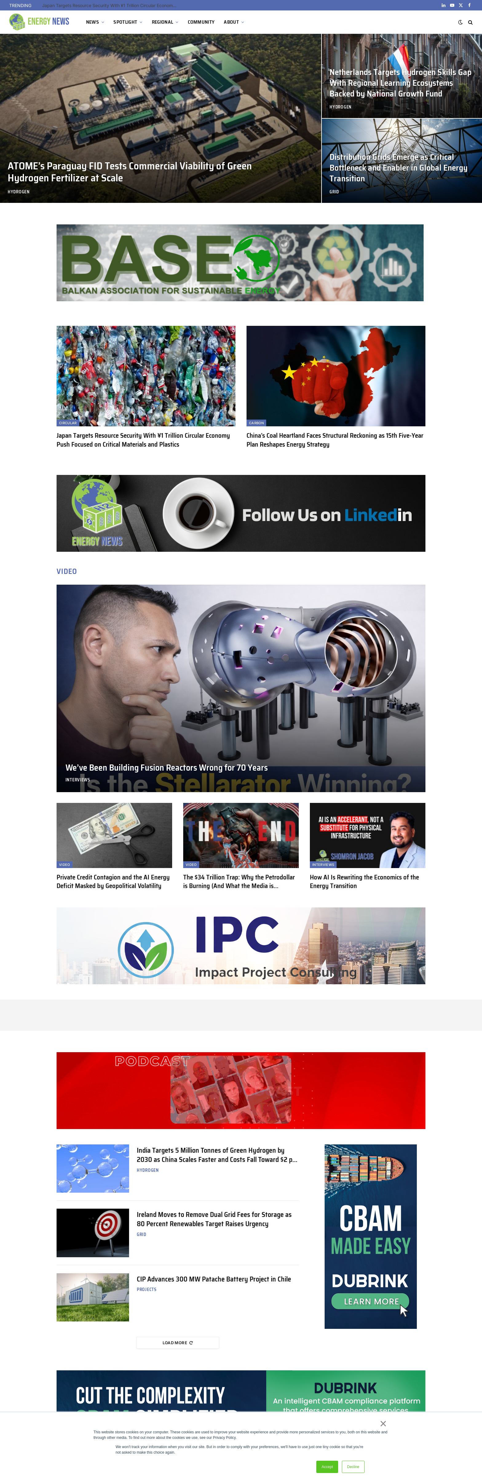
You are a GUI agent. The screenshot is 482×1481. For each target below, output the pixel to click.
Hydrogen (19, 192)
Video (64, 865)
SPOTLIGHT (125, 22)
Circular (68, 423)
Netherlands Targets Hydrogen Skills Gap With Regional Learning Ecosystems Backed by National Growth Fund (401, 83)
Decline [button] (353, 1467)
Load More (178, 1342)
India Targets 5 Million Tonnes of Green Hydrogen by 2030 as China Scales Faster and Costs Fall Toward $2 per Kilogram (217, 1155)
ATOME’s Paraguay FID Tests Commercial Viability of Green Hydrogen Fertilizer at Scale (130, 172)
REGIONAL (162, 22)
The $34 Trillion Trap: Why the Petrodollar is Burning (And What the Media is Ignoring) (239, 882)
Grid (334, 192)
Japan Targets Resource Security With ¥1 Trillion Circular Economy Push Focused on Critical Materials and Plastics (111, 5)
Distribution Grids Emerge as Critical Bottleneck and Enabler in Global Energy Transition (399, 168)
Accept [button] (327, 1467)
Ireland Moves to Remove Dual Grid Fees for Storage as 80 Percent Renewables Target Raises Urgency (214, 1219)
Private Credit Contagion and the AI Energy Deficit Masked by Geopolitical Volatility (113, 882)
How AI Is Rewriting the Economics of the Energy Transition (364, 882)
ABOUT (231, 22)
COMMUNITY (201, 22)
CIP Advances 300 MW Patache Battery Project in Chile (214, 1279)
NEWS (92, 22)
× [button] (383, 1423)
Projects (147, 1289)
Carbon (256, 423)
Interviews (77, 780)
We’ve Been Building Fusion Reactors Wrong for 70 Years (166, 767)
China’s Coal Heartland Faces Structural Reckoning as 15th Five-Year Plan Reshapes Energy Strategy (335, 440)
